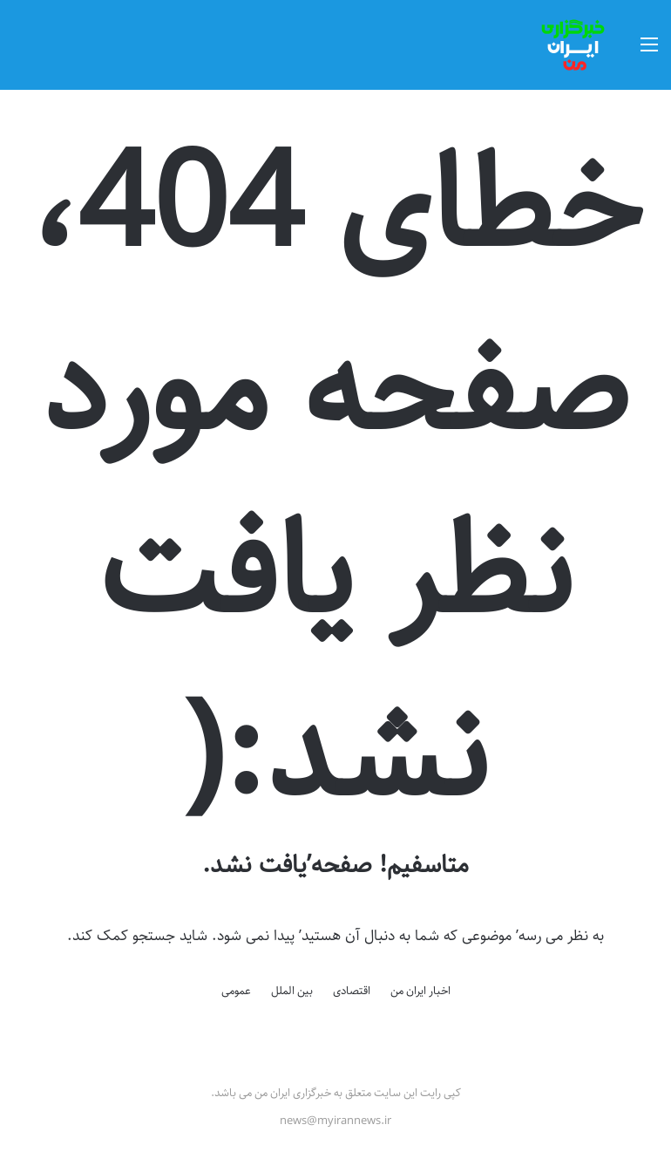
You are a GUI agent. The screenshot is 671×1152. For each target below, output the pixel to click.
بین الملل (292, 990)
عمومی (236, 990)
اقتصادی (351, 990)
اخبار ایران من (420, 990)
